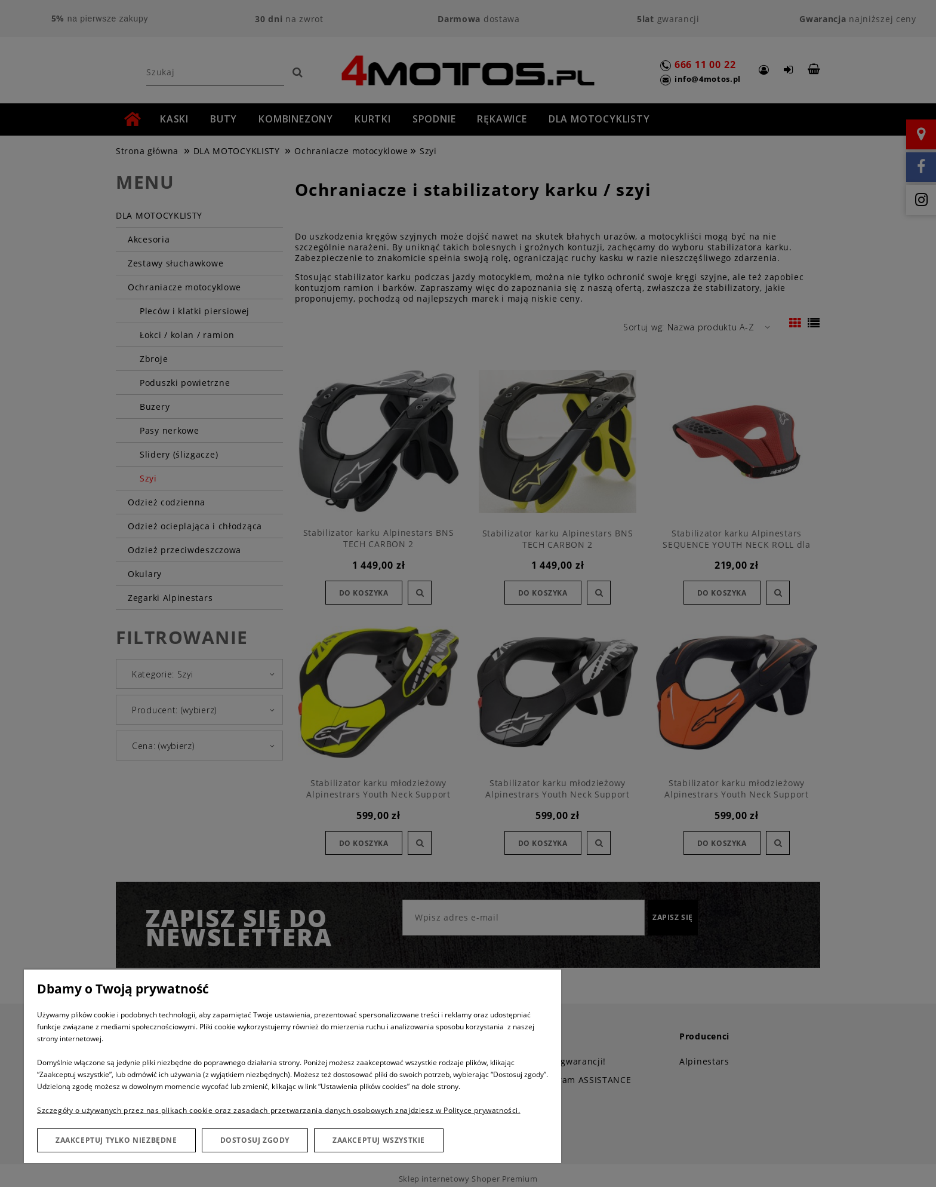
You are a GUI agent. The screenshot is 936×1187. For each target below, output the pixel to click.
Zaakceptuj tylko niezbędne (116, 1140)
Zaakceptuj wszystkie (378, 1140)
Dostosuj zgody (255, 1140)
